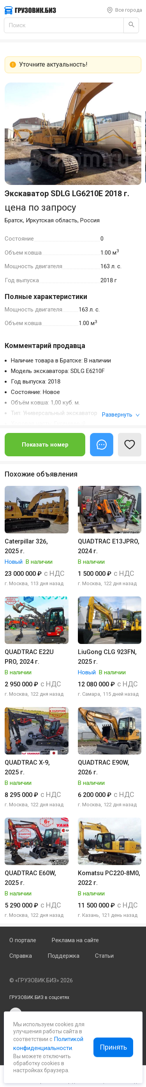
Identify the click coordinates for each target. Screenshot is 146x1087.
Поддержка (63, 955)
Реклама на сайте (75, 940)
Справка (20, 955)
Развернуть (121, 415)
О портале (22, 940)
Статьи (104, 955)
